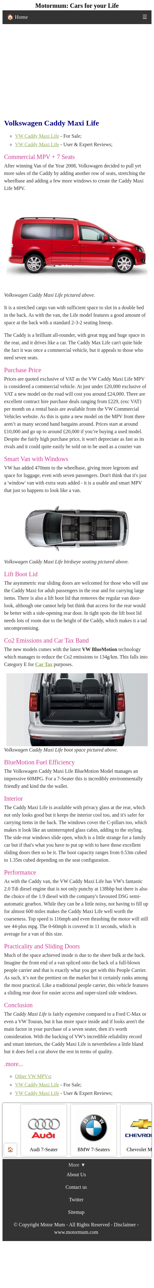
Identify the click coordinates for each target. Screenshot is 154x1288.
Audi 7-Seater (43, 1130)
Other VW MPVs (32, 1076)
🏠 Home (17, 17)
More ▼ (77, 1164)
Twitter (76, 1199)
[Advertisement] (77, 71)
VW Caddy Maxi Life (37, 136)
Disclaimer (125, 1224)
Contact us (76, 1187)
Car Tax (43, 664)
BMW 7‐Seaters (93, 1130)
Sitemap (76, 1212)
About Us (76, 1174)
